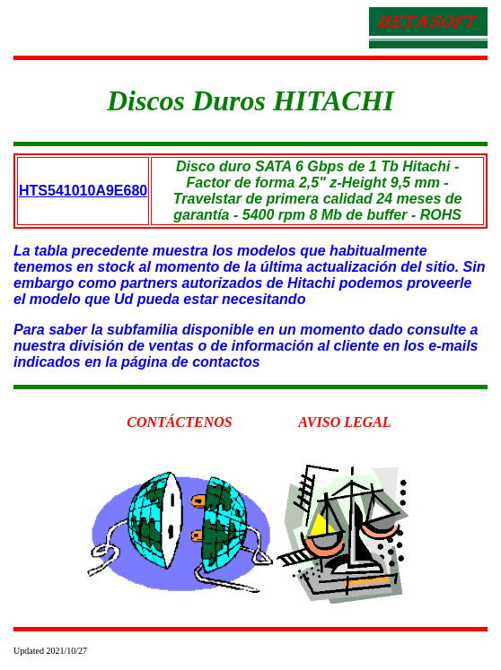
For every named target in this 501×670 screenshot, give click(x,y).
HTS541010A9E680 (83, 190)
